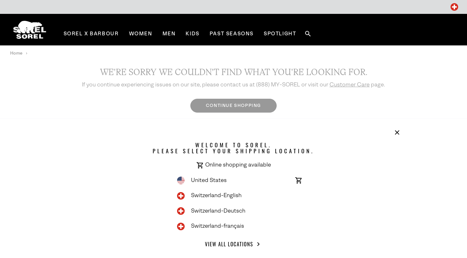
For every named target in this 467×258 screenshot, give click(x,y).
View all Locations (233, 244)
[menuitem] (91, 33)
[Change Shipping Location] (454, 7)
